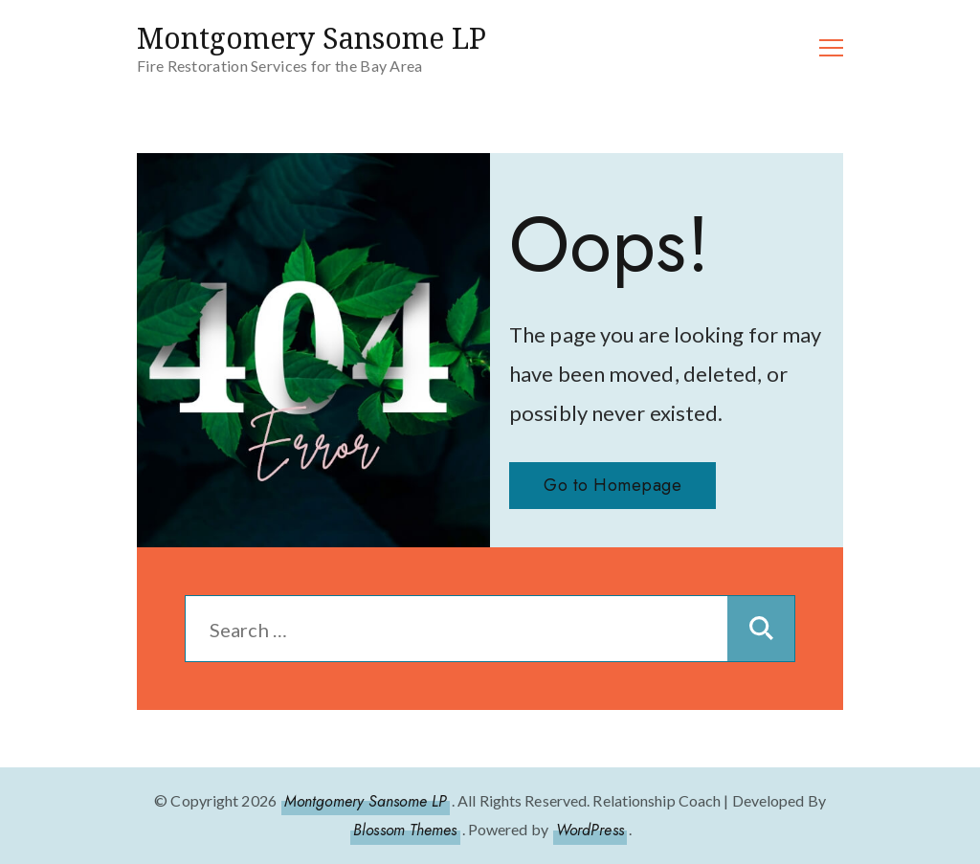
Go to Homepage (612, 485)
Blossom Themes (405, 830)
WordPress (590, 830)
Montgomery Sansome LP (311, 37)
